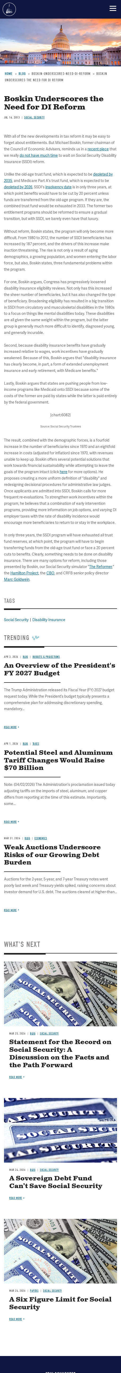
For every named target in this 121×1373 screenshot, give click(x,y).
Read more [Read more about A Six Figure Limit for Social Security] (15, 1319)
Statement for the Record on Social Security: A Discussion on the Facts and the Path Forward (60, 1053)
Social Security (49, 1033)
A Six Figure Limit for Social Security (60, 1303)
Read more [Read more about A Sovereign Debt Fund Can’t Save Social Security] (15, 1198)
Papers (34, 1291)
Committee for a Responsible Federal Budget (9, 9)
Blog (32, 1033)
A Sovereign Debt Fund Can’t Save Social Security (55, 1182)
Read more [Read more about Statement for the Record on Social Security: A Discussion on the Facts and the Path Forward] (15, 1077)
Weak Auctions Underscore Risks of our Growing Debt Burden (52, 855)
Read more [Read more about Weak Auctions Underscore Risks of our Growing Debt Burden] (10, 910)
